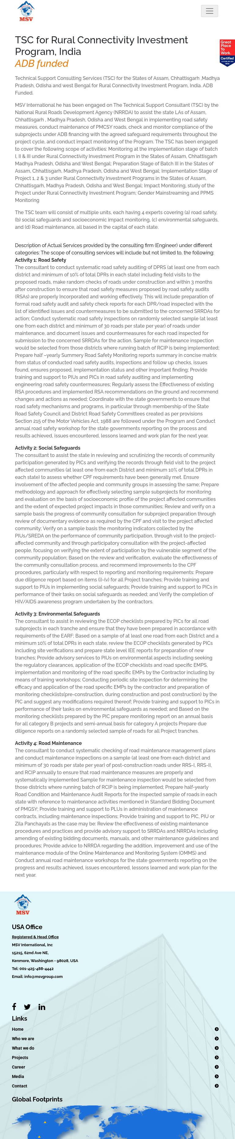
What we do (23, 1048)
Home (18, 1029)
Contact (19, 1085)
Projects (20, 1057)
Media (18, 1076)
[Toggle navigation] (209, 11)
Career (18, 1067)
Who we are (23, 1038)
